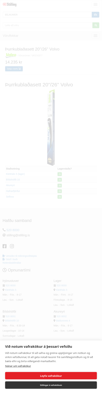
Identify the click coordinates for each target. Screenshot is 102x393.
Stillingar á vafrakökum (51, 385)
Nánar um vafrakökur (18, 366)
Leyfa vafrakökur (51, 375)
